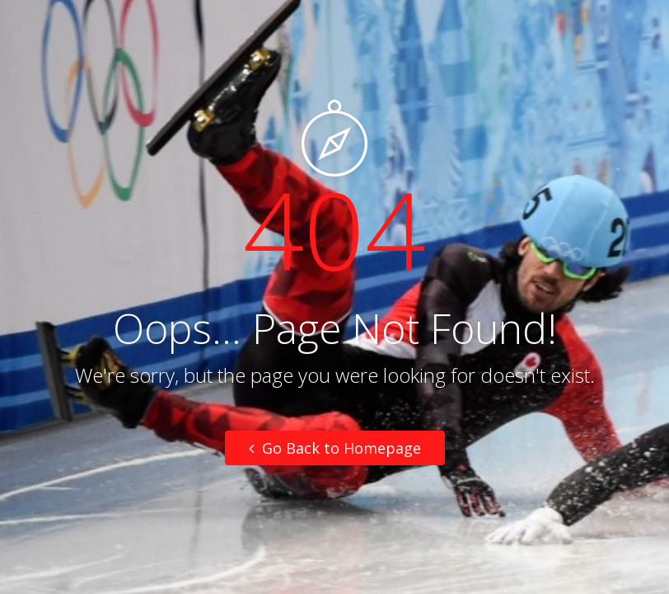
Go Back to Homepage (335, 448)
